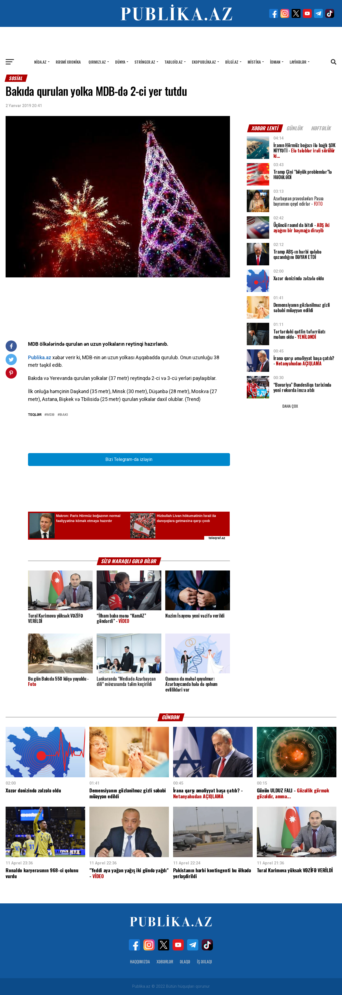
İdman (275, 62)
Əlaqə (185, 961)
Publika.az (39, 357)
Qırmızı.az (97, 62)
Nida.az (40, 62)
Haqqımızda (140, 961)
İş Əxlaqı (204, 961)
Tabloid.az (173, 62)
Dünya (120, 62)
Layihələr (298, 62)
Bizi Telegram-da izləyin (128, 459)
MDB (50, 415)
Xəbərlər (165, 961)
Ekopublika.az (204, 62)
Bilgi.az (231, 62)
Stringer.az (144, 62)
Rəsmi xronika (68, 62)
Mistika (254, 62)
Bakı (64, 415)
